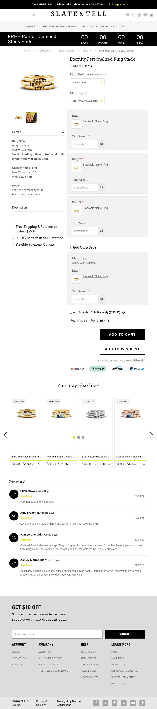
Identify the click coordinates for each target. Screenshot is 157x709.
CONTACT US (88, 652)
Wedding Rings (58, 26)
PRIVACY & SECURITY (51, 664)
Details (16, 132)
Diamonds (74, 26)
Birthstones (89, 26)
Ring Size (88, 74)
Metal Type (81, 258)
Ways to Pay (88, 671)
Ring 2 (77, 159)
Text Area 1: (81, 136)
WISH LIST (18, 664)
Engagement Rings (35, 26)
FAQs (114, 652)
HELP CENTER (89, 658)
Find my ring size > (96, 74)
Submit (125, 634)
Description (19, 207)
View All (87, 50)
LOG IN (16, 652)
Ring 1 (77, 115)
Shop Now (118, 4)
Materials (117, 658)
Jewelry (103, 26)
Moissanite (118, 664)
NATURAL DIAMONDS (123, 677)
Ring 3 (77, 202)
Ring (76, 270)
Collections (117, 26)
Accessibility (89, 677)
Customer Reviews (50, 658)
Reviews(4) (17, 481)
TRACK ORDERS (89, 664)
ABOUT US (44, 652)
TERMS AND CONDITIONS (53, 671)
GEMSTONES (118, 683)
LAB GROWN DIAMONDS (124, 671)
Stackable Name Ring (95, 121)
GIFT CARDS (19, 658)
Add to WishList (122, 349)
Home (27, 50)
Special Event (66, 50)
